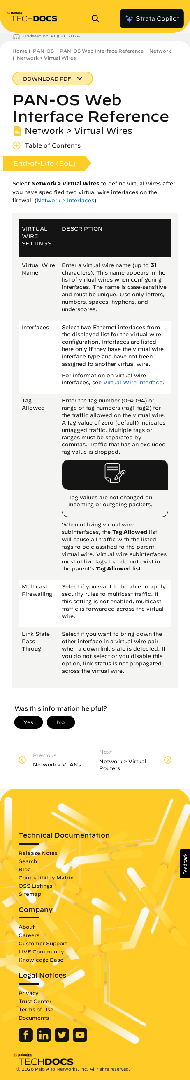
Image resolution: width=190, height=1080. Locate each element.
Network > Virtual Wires (46, 57)
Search (28, 861)
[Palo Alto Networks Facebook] (27, 1040)
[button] (185, 863)
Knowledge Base (41, 959)
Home (19, 50)
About (27, 927)
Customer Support (43, 943)
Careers (29, 935)
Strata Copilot (151, 18)
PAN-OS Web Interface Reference (102, 50)
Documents (34, 1017)
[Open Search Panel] (98, 18)
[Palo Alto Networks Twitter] (63, 1040)
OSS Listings (35, 885)
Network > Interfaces (65, 200)
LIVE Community (41, 951)
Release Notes (38, 853)
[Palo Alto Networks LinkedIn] (45, 1040)
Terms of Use (36, 1009)
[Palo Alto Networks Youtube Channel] (80, 1040)
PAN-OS (43, 50)
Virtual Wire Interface (132, 382)
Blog (24, 869)
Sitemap (30, 894)
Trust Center (35, 1001)
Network (160, 50)
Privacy (29, 993)
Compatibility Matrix (46, 877)
